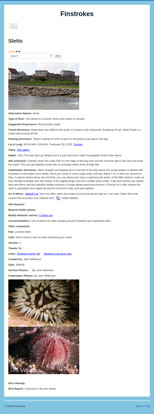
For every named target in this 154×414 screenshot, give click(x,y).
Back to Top (143, 406)
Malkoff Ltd (31, 193)
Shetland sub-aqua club (58, 253)
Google (78, 144)
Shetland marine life (28, 253)
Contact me (45, 215)
